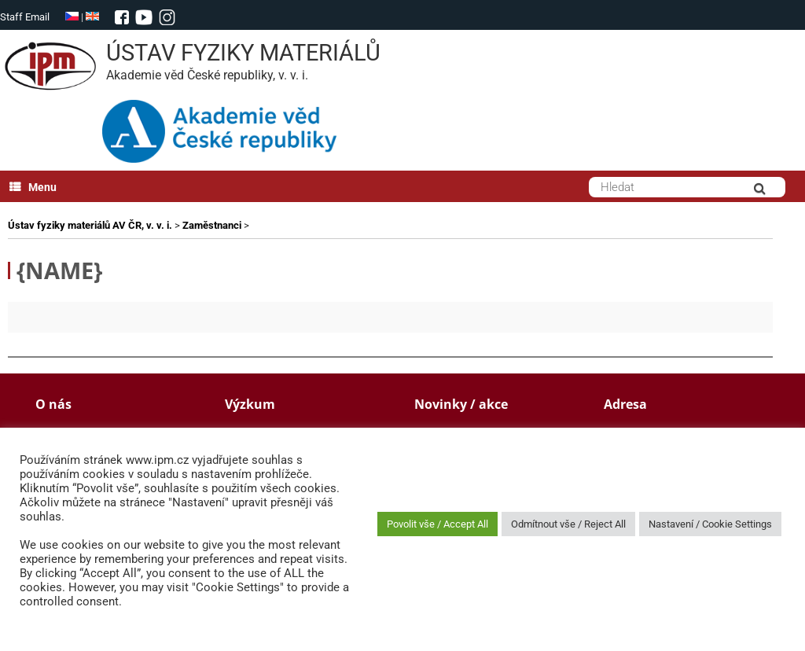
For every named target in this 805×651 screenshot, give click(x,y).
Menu (33, 187)
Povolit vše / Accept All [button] (437, 524)
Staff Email (25, 17)
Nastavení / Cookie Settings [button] (710, 524)
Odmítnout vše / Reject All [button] (568, 524)
